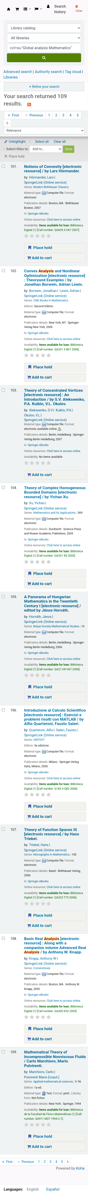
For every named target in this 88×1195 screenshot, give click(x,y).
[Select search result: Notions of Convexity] (3, 166)
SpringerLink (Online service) (45, 183)
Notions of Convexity (53, 168)
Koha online (8, 9)
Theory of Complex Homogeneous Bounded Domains (55, 492)
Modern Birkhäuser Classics (50, 187)
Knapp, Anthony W (42, 959)
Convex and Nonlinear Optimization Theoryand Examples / (54, 278)
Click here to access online (63, 219)
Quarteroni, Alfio (41, 730)
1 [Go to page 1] (49, 115)
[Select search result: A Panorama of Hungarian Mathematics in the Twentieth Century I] (3, 596)
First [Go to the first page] (13, 115)
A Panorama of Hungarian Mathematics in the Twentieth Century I (52, 604)
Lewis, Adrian (69, 291)
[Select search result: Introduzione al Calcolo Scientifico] (3, 709)
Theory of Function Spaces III (51, 834)
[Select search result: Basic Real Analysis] (3, 938)
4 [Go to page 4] (70, 115)
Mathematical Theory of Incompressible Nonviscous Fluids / (55, 1059)
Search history (60, 9)
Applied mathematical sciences (53, 1081)
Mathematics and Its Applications (54, 512)
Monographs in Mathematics (51, 854)
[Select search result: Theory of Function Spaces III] (3, 829)
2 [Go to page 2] (56, 115)
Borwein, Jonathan (43, 291)
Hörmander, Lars (41, 177)
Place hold (39, 247)
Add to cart (39, 257)
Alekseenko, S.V (41, 410)
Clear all (60, 142)
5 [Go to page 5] (78, 115)
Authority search (48, 72)
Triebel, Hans (38, 845)
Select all (42, 142)
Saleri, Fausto (66, 730)
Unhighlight (15, 142)
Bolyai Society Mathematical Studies (56, 626)
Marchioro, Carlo (41, 1072)
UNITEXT (39, 739)
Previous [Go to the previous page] (33, 115)
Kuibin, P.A (63, 410)
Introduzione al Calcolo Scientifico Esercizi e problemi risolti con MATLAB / (55, 717)
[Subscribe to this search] (29, 104)
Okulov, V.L (32, 415)
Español (52, 1189)
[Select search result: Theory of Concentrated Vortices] (3, 389)
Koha (80, 1168)
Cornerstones (41, 968)
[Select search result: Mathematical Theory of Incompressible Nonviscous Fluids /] (3, 1051)
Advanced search (17, 72)
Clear (78, 8)
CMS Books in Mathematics (50, 300)
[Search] (44, 57)
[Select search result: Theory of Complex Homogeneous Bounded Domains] (3, 487)
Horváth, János (40, 617)
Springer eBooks (38, 213)
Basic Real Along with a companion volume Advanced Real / (55, 945)
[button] (17, 9)
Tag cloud (73, 72)
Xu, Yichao (37, 503)
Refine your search (45, 87)
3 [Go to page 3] (63, 115)
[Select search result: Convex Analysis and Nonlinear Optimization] (3, 270)
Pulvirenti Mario (41, 1077)
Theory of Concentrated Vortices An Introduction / (54, 397)
